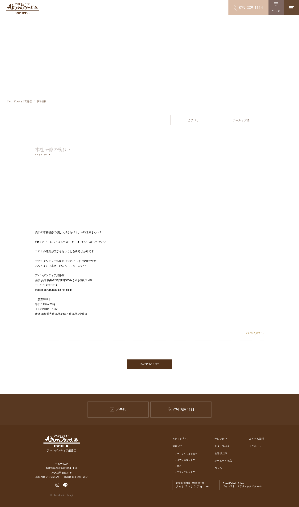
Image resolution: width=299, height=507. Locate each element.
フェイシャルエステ (187, 454)
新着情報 (41, 101)
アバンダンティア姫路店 (19, 101)
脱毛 (179, 466)
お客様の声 (221, 453)
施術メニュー (180, 446)
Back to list (149, 364)
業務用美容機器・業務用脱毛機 (196, 485)
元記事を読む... (255, 333)
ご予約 (118, 409)
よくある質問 (256, 438)
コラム (218, 468)
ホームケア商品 (223, 460)
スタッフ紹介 (222, 446)
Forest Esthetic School (243, 485)
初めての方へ (180, 438)
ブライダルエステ (186, 472)
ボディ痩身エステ (186, 460)
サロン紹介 (221, 438)
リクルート (255, 446)
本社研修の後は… (53, 149)
